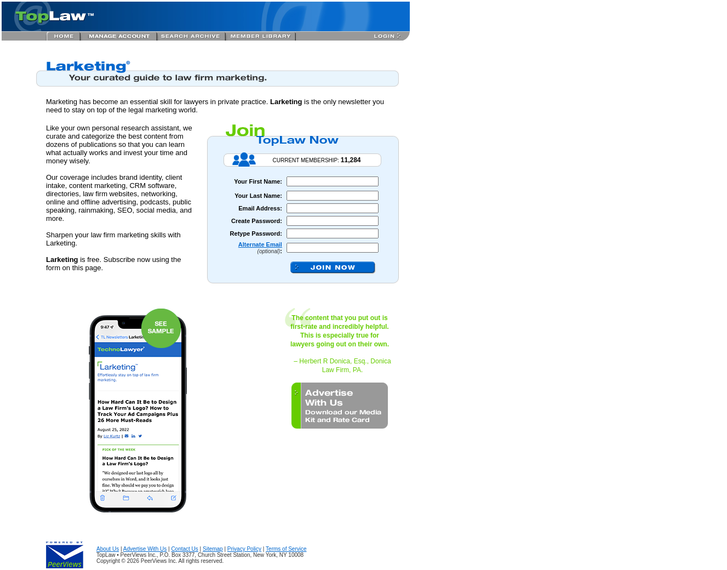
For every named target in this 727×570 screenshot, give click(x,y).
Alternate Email (260, 244)
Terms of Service (286, 549)
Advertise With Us (145, 549)
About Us (107, 549)
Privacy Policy (244, 549)
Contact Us (184, 549)
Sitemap (213, 549)
